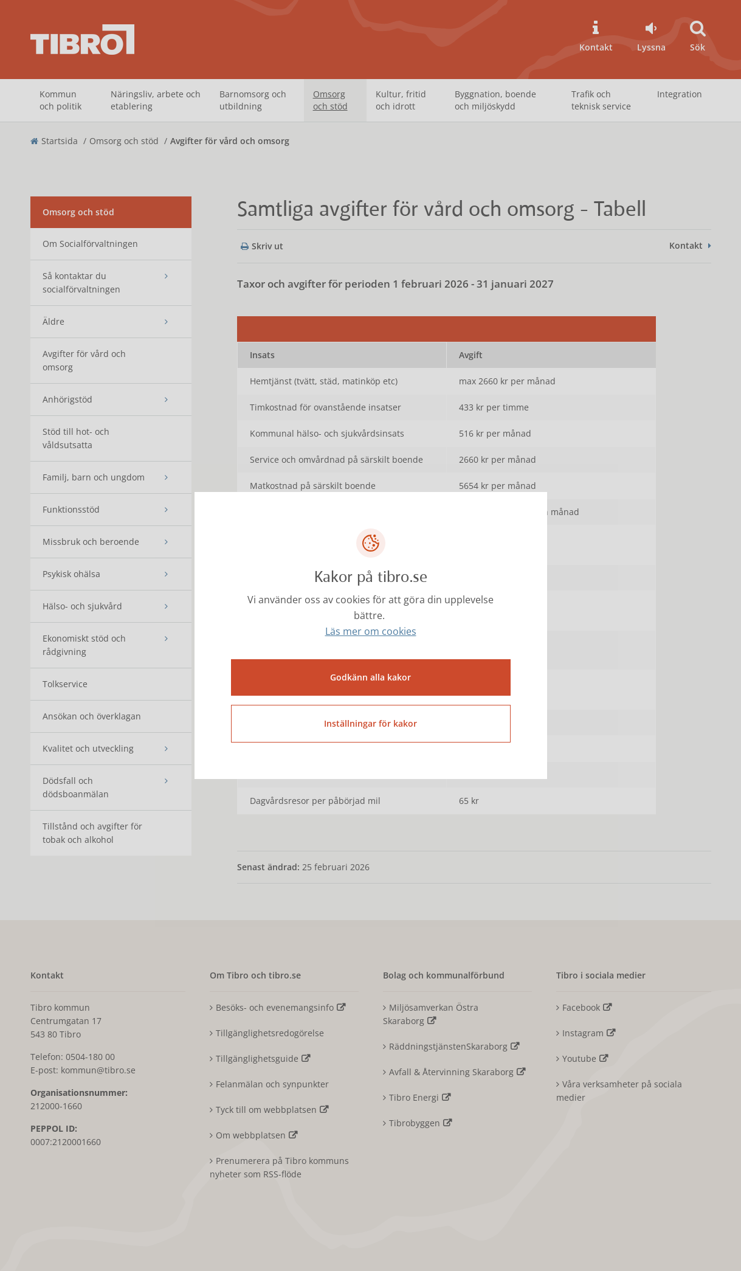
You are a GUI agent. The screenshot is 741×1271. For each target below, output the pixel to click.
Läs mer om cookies (370, 632)
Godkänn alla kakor (370, 676)
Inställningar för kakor (370, 723)
